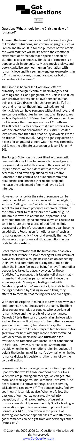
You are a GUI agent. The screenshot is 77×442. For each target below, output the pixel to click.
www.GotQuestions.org (38, 438)
